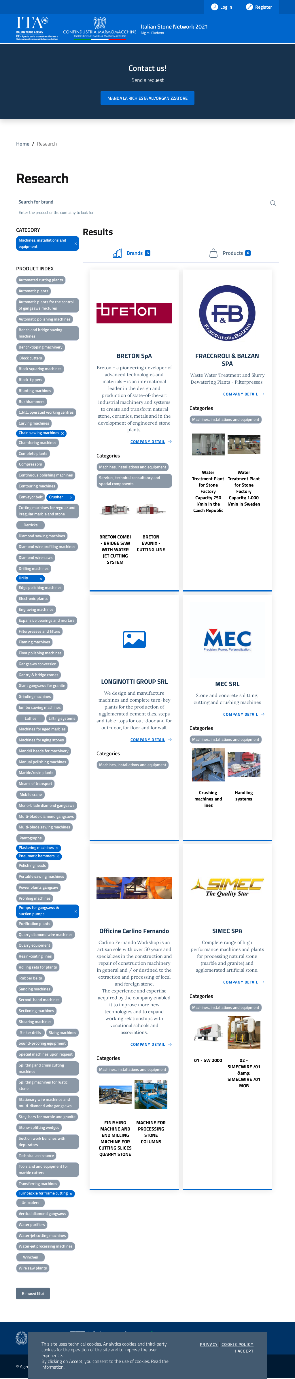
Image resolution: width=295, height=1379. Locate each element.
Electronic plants (33, 599)
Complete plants (33, 454)
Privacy (209, 1344)
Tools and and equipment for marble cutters (43, 1170)
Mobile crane (31, 795)
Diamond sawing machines (42, 537)
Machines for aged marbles (42, 730)
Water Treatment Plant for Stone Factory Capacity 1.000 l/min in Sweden (244, 490)
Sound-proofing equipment (42, 1044)
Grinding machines (35, 697)
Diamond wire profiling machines (47, 548)
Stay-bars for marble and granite (47, 1117)
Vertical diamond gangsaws (42, 1215)
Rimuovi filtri (33, 1294)
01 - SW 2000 (208, 1063)
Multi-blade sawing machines (44, 828)
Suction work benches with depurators (42, 1142)
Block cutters (30, 359)
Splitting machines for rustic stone (43, 1086)
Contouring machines (37, 487)
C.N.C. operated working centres (46, 413)
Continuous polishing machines (46, 476)
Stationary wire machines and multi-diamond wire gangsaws (45, 1103)
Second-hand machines (39, 1001)
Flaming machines (34, 643)
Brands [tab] (131, 254)
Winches (30, 1258)
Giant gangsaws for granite (42, 686)
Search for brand (37, 202)
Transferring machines (38, 1184)
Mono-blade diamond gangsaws (47, 806)
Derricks (31, 526)
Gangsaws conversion (37, 665)
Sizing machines (62, 1033)
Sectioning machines (36, 1012)
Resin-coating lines (35, 957)
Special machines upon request (46, 1055)
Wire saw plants (33, 1269)
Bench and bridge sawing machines (40, 334)
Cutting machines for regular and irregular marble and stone (47, 512)
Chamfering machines (37, 443)
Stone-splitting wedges (39, 1128)
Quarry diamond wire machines (46, 935)
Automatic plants (33, 292)
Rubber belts (30, 979)
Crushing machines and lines (208, 801)
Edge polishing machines (40, 588)
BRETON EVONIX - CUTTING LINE (151, 545)
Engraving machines (36, 610)
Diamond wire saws (36, 558)
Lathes (31, 719)
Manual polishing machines (42, 763)
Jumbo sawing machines (40, 708)
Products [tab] (230, 254)
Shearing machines (35, 1022)
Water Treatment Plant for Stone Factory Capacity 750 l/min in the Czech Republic (208, 493)
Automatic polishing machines (45, 320)
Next (176, 530)
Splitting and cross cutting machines (41, 1069)
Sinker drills (30, 1033)
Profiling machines (35, 899)
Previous (92, 530)
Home (22, 144)
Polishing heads (32, 866)
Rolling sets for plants (38, 968)
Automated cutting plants (41, 281)
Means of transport (35, 784)
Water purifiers (32, 1225)
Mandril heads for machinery (44, 752)
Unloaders (30, 1204)
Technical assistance (36, 1156)
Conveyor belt (31, 498)
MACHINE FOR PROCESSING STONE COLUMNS (151, 1136)
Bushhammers (32, 402)
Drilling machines (34, 569)
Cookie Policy (238, 1344)
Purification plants (34, 924)
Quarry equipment (34, 946)
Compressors (30, 465)
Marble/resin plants (36, 773)
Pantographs (31, 839)
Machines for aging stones (41, 741)
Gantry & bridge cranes (38, 675)
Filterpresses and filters (39, 632)
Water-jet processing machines (46, 1247)
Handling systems (244, 798)
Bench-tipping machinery (41, 348)
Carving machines (34, 424)
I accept (244, 1351)
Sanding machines (34, 990)
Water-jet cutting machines (42, 1236)
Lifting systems (62, 719)
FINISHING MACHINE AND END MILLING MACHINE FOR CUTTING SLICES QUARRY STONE (115, 1142)
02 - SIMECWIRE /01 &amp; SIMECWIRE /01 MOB (244, 1076)
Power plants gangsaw (38, 888)
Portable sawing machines (41, 877)
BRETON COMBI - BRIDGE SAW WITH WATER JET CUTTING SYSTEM (115, 552)
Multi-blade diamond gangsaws (46, 817)
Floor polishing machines (40, 654)
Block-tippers (30, 381)
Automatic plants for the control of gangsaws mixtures (46, 305)
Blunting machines (35, 391)
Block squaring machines (40, 370)
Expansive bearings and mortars (47, 621)
